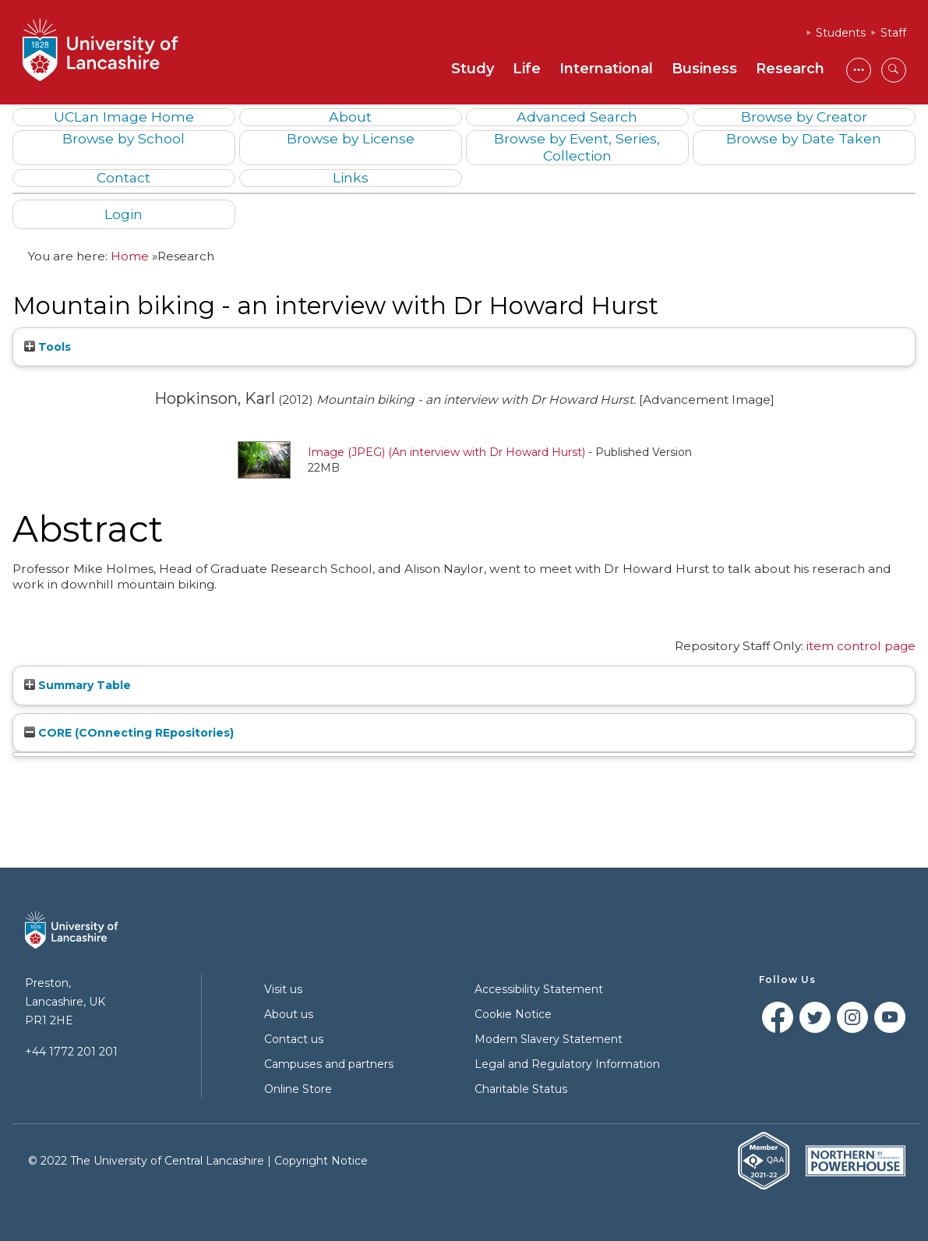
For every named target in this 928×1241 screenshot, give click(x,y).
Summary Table (77, 685)
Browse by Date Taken (803, 138)
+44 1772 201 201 (71, 1052)
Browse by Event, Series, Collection (577, 146)
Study (472, 68)
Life (527, 68)
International (606, 68)
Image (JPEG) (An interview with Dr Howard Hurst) (446, 452)
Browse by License (351, 138)
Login (123, 214)
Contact (123, 177)
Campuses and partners (328, 1064)
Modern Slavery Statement (549, 1039)
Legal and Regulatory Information (567, 1064)
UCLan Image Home (124, 116)
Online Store (298, 1089)
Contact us (293, 1039)
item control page (861, 645)
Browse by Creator (804, 116)
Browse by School (123, 138)
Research (790, 68)
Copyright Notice (321, 1161)
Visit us (283, 989)
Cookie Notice (513, 1014)
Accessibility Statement (539, 989)
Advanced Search (577, 116)
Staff (893, 33)
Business (704, 68)
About (350, 116)
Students (841, 33)
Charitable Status (521, 1089)
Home (130, 256)
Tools (47, 347)
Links (351, 177)
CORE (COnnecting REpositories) (129, 733)
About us (288, 1014)
